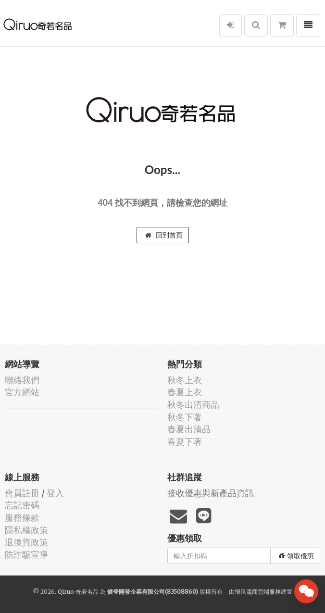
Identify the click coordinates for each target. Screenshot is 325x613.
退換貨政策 (26, 542)
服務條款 (22, 517)
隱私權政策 (26, 530)
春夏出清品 (189, 429)
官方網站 (22, 392)
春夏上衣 (184, 392)
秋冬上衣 (184, 380)
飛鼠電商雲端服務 (258, 591)
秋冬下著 (184, 417)
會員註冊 (22, 493)
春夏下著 (184, 441)
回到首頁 (164, 235)
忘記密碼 (22, 505)
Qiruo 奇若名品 (78, 591)
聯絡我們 (22, 380)
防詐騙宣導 (26, 554)
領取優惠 (296, 555)
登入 (55, 493)
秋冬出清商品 (193, 404)
